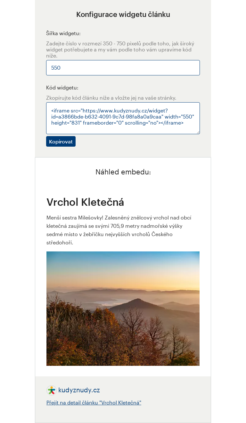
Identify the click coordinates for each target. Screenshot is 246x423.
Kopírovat (61, 141)
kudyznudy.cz (79, 390)
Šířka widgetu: (63, 33)
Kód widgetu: (62, 87)
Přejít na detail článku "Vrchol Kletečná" (93, 402)
